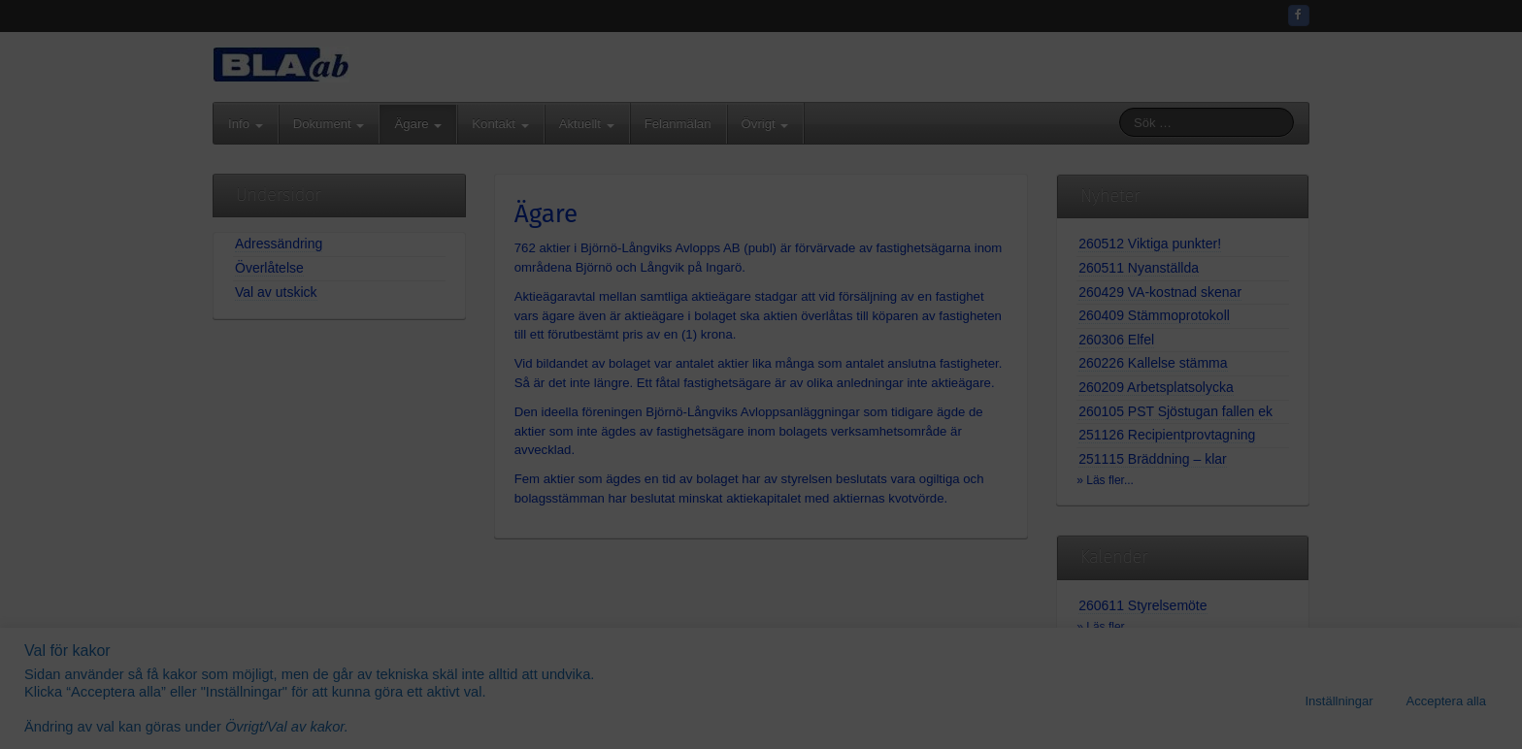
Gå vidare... (760, 510)
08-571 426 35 (808, 324)
